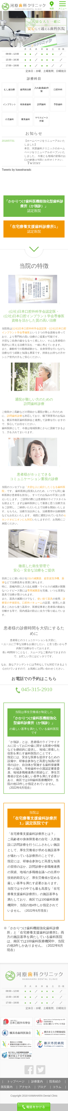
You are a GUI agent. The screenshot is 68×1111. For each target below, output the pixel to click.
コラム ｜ (60, 1088)
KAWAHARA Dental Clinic (43, 1097)
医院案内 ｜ (9, 1088)
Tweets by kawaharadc (16, 169)
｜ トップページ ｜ (15, 1083)
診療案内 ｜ (40, 1083)
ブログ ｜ (44, 1088)
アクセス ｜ (27, 1088)
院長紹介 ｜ (58, 1083)
